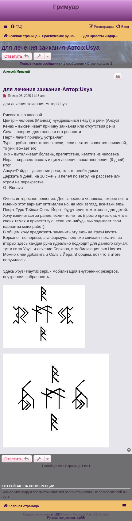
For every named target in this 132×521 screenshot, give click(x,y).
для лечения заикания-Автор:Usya (50, 47)
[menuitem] (16, 26)
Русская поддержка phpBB (66, 517)
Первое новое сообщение (40, 63)
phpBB (55, 514)
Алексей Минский (16, 71)
